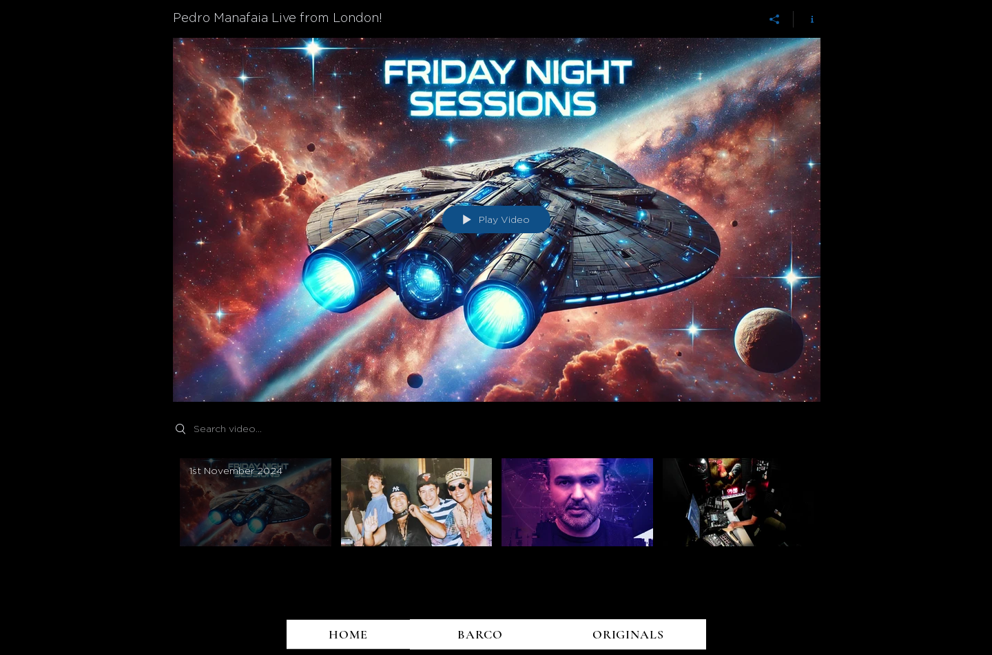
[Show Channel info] (807, 19)
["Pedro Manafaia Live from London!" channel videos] (497, 518)
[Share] (775, 19)
